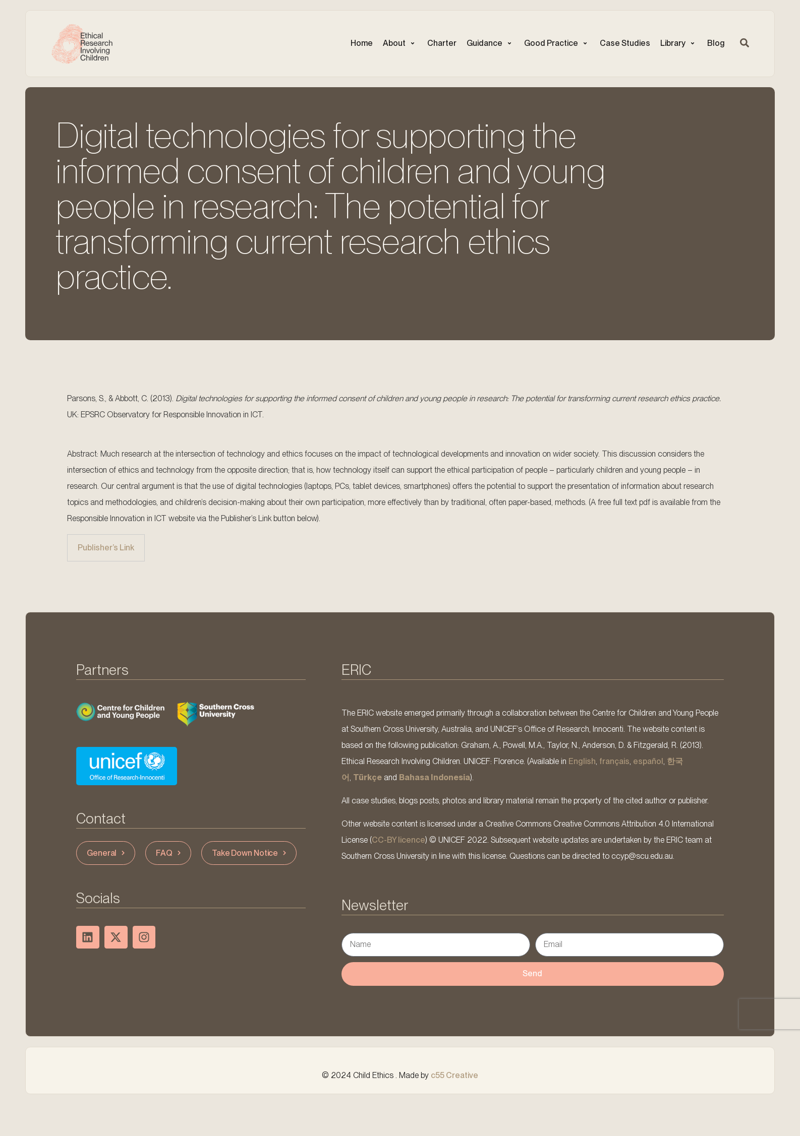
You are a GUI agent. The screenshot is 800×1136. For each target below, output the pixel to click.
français (614, 761)
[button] (400, 43)
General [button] (107, 853)
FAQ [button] (169, 853)
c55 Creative (454, 1075)
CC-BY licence (398, 840)
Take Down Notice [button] (250, 853)
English (582, 761)
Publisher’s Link (106, 547)
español (648, 761)
